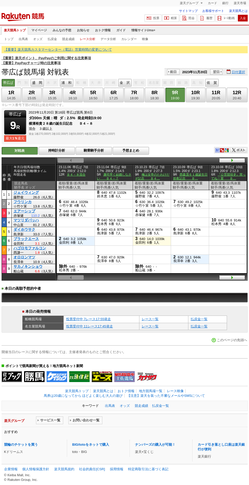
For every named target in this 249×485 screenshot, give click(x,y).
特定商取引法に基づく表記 (148, 469)
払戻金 (52, 39)
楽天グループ (189, 3)
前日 (173, 72)
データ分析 (108, 39)
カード (212, 3)
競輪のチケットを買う (21, 444)
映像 (145, 39)
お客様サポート (213, 11)
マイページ (39, 30)
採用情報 (116, 469)
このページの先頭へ (232, 340)
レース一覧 (150, 319)
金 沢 (125, 83)
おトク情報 (103, 30)
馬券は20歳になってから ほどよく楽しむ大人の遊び (83, 396)
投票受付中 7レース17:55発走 (88, 319)
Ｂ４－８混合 (76, 174)
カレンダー (129, 39)
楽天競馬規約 (64, 469)
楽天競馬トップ (15, 30)
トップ (8, 39)
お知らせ (83, 30)
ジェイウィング (26, 192)
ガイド (121, 30)
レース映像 (175, 391)
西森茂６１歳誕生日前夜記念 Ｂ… (190, 176)
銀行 (225, 3)
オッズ (37, 39)
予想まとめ (130, 150)
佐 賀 (212, 83)
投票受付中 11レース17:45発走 (89, 326)
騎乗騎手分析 (94, 150)
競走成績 (68, 39)
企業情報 (11, 469)
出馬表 (23, 39)
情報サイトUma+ (143, 30)
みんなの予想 (62, 30)
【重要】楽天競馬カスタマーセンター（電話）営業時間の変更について (58, 49)
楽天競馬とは (238, 11)
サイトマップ (188, 11)
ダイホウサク (24, 229)
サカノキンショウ (27, 266)
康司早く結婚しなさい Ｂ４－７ (114, 176)
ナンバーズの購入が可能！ (155, 444)
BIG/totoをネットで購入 (90, 444)
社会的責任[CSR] (92, 469)
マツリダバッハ (26, 220)
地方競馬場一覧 (150, 391)
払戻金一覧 (199, 319)
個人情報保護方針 (35, 469)
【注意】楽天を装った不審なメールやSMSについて (166, 396)
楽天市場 (240, 3)
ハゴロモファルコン (29, 248)
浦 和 (66, 83)
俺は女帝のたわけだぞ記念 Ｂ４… (152, 176)
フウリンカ (22, 202)
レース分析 (87, 39)
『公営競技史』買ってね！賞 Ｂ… (228, 176)
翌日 (216, 72)
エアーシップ (24, 211)
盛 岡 (37, 83)
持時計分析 (56, 150)
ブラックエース (26, 239)
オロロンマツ (24, 257)
